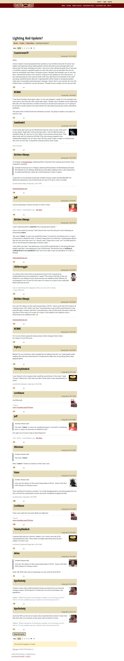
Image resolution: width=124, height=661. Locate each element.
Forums (69, 6)
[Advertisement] (62, 22)
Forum (99, 2)
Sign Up (110, 2)
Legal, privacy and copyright (17, 656)
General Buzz (30, 43)
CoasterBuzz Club (101, 6)
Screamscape (27, 162)
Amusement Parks (88, 6)
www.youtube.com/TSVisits (23, 407)
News (63, 6)
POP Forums (15, 649)
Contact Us (28, 656)
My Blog (39, 210)
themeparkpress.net (20, 189)
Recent (16, 43)
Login (104, 2)
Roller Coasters (77, 6)
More (109, 6)
